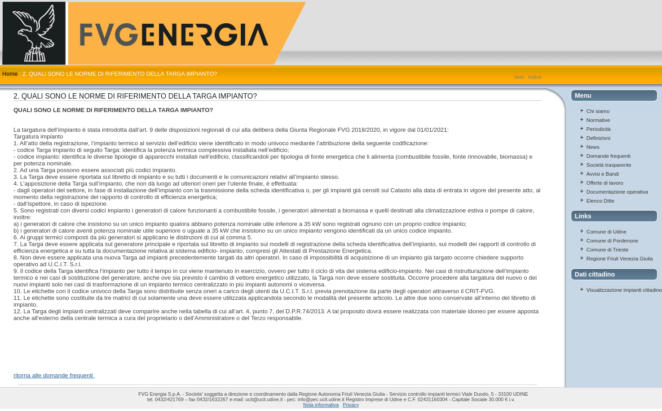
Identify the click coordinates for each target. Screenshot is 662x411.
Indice (535, 77)
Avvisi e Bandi (603, 174)
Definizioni (598, 138)
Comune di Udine (607, 231)
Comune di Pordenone (612, 240)
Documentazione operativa (617, 192)
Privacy (351, 404)
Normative (598, 120)
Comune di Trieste (607, 249)
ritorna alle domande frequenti (54, 375)
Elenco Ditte (600, 200)
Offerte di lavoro (605, 183)
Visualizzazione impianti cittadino (624, 290)
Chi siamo (598, 111)
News (593, 147)
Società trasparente (609, 165)
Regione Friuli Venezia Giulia (620, 258)
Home (10, 73)
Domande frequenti (609, 156)
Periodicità (599, 129)
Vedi (519, 77)
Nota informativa (321, 404)
